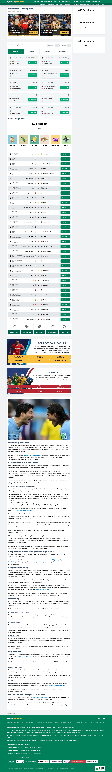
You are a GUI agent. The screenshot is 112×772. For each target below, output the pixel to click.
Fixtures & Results (65, 1)
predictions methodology (24, 510)
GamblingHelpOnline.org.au (33, 753)
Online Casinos (96, 4)
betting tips (13, 713)
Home (8, 713)
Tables (75, 1)
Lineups (47, 1)
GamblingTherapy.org (23, 757)
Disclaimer (79, 722)
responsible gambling (40, 697)
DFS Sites (76, 4)
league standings (40, 562)
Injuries (54, 1)
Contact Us (71, 722)
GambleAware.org (24, 750)
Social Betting (68, 4)
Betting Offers (51, 4)
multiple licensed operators (57, 685)
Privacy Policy (88, 722)
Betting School (60, 4)
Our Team (17, 722)
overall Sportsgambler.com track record (22, 525)
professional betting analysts (32, 455)
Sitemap (102, 722)
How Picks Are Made (27, 722)
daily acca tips (23, 656)
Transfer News (84, 1)
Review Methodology (42, 589)
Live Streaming (96, 1)
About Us (9, 722)
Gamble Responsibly (60, 722)
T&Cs (96, 722)
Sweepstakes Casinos (85, 4)
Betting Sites (43, 4)
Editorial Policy (40, 722)
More (103, 4)
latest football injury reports (53, 560)
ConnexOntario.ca (24, 747)
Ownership (49, 722)
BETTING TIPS (38, 1)
